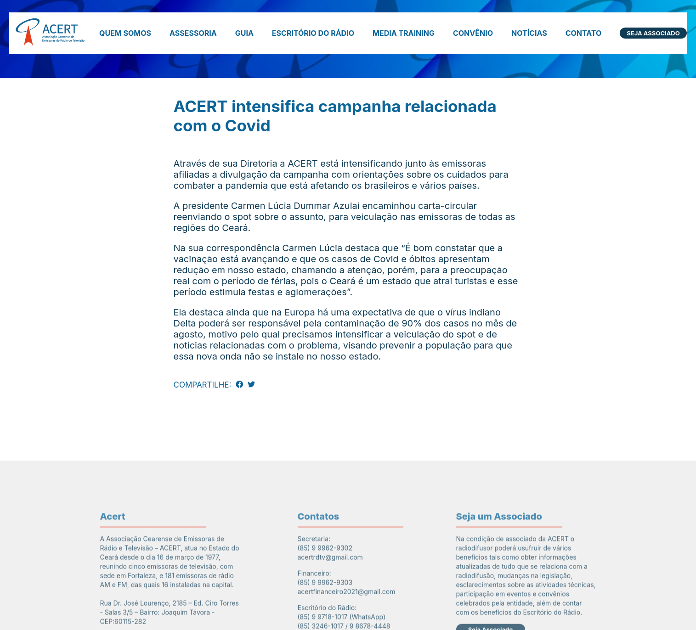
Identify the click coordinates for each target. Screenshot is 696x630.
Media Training (404, 33)
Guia (244, 33)
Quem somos (125, 33)
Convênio (473, 33)
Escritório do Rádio (313, 33)
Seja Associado (653, 33)
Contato (584, 33)
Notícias (529, 33)
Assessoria (193, 33)
